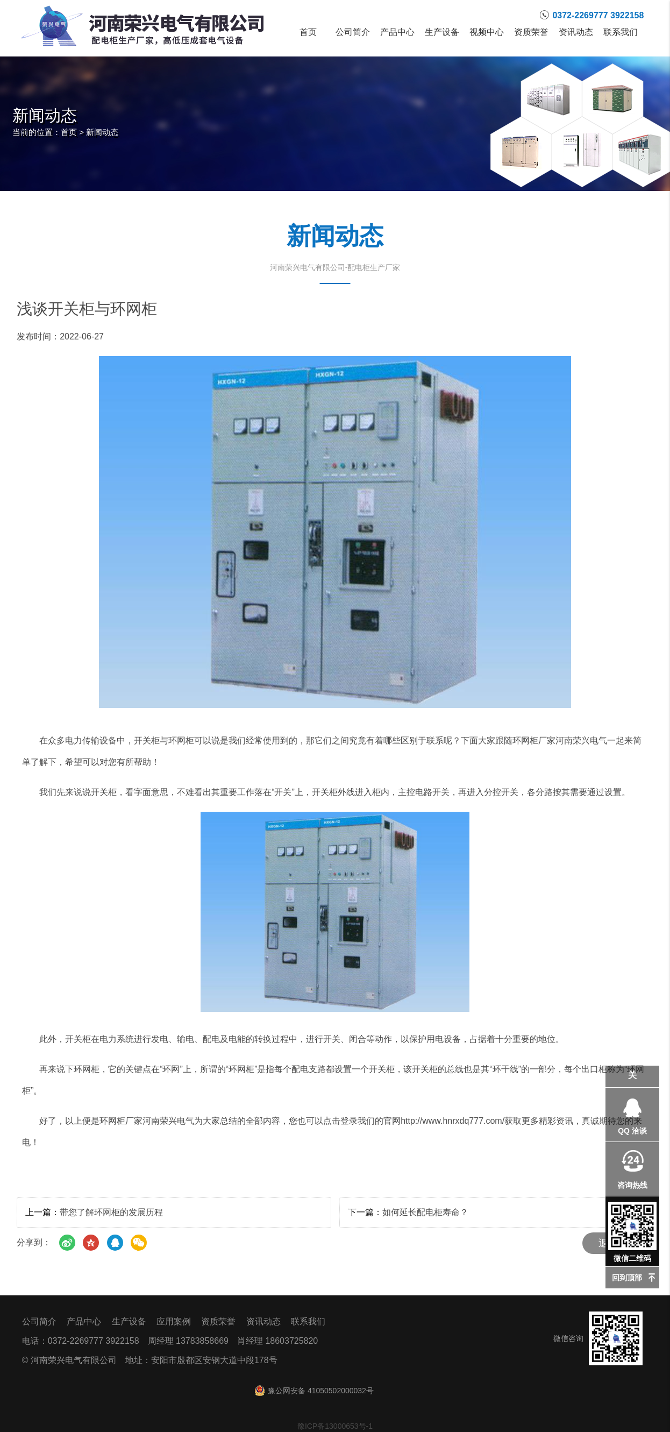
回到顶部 (627, 1277)
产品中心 (397, 32)
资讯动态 (575, 32)
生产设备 (442, 32)
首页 (308, 32)
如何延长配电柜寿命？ (425, 1212)
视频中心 (487, 32)
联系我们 (620, 32)
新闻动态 (102, 132)
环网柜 (86, 1069)
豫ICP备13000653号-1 (335, 1426)
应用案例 (173, 1321)
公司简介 (353, 32)
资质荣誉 (531, 32)
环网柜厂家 (533, 740)
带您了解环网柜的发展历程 (111, 1212)
